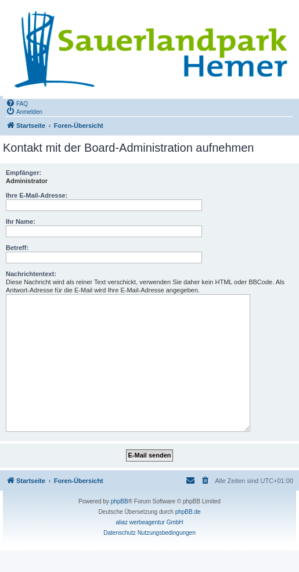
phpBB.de (188, 512)
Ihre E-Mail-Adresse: (36, 195)
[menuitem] (17, 103)
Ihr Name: (20, 221)
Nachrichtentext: (31, 273)
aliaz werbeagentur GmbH (149, 522)
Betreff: (17, 247)
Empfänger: (23, 172)
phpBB (119, 501)
